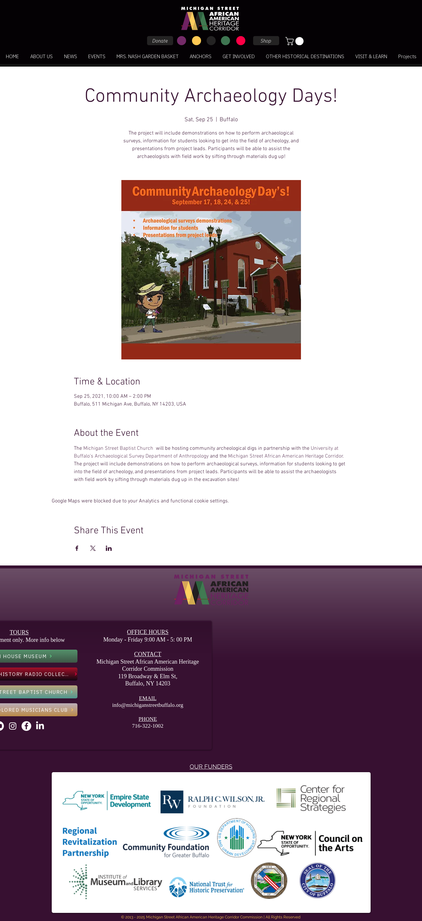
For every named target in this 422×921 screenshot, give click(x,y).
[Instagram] (13, 726)
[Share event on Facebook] (77, 548)
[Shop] (266, 40)
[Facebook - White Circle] (26, 726)
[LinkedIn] (40, 726)
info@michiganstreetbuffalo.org (148, 705)
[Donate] (160, 40)
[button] (295, 41)
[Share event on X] (93, 548)
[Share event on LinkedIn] (109, 548)
